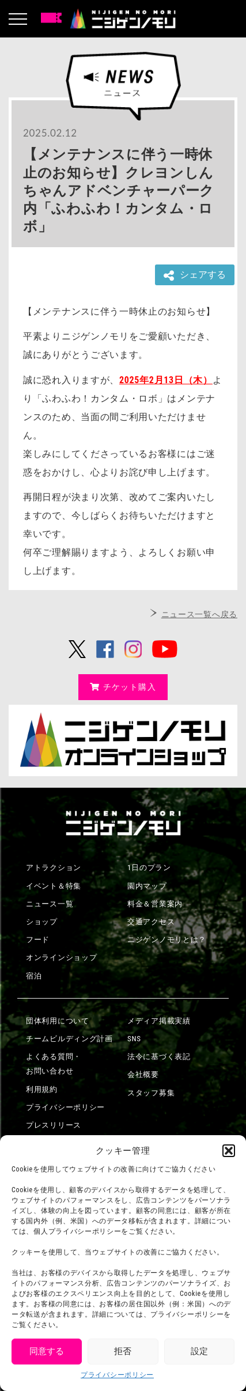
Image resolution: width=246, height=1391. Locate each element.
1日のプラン (149, 867)
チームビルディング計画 (69, 1038)
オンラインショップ (61, 957)
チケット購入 (123, 686)
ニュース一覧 (49, 903)
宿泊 (33, 976)
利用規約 (42, 1089)
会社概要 (143, 1074)
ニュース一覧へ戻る (199, 614)
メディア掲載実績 (159, 1020)
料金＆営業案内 (155, 903)
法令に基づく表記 (159, 1056)
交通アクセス (151, 921)
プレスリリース (53, 1125)
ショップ (42, 921)
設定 (199, 1351)
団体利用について (57, 1020)
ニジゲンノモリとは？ (166, 939)
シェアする (195, 275)
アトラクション (53, 867)
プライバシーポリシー (117, 1375)
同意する (46, 1351)
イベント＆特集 (53, 886)
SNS (134, 1038)
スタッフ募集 (151, 1092)
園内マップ (147, 886)
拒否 (122, 1351)
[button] (228, 1150)
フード (38, 939)
